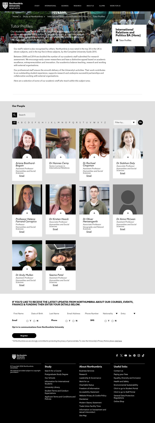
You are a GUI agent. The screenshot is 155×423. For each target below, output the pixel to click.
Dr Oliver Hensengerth (90, 220)
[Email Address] (74, 313)
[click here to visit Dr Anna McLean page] (128, 199)
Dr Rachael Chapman (89, 164)
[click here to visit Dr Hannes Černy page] (61, 144)
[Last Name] (57, 313)
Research (83, 374)
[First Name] (21, 313)
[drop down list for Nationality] (110, 313)
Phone (54, 320)
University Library (52, 387)
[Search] (26, 115)
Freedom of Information (89, 389)
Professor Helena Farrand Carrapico (26, 220)
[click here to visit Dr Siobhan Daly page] (128, 144)
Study (48, 367)
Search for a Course (53, 371)
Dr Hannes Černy (59, 163)
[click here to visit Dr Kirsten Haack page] (61, 199)
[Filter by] (125, 122)
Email (21, 176)
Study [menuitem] (37, 6)
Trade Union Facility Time (90, 406)
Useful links (120, 367)
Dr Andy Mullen (24, 275)
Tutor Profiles (99, 17)
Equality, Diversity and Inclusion (127, 378)
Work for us (84, 382)
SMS (92, 320)
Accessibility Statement (89, 392)
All (14, 123)
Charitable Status (86, 385)
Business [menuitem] (65, 6)
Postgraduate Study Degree (56, 374)
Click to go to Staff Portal (124, 392)
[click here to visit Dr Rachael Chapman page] (94, 144)
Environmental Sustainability (126, 385)
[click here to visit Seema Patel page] (61, 255)
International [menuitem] (50, 6)
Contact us (118, 371)
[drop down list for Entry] (128, 313)
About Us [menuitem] (90, 6)
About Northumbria (90, 367)
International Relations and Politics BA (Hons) (67, 17)
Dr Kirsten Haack (59, 219)
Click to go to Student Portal (126, 389)
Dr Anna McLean (125, 219)
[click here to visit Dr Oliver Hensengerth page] (94, 199)
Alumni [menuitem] (102, 6)
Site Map (83, 416)
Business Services (86, 371)
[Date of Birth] (39, 313)
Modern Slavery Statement (90, 403)
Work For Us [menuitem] (115, 6)
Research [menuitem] (77, 6)
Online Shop (119, 402)
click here (118, 341)
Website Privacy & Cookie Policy (92, 396)
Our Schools (50, 378)
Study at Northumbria (33, 17)
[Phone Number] (92, 313)
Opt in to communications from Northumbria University (38, 327)
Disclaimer (83, 399)
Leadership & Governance (90, 378)
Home (15, 17)
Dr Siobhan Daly (125, 163)
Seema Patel (56, 275)
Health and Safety (121, 382)
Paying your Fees (121, 374)
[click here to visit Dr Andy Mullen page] (27, 255)
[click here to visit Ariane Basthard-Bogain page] (27, 144)
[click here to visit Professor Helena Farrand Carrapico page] (27, 199)
